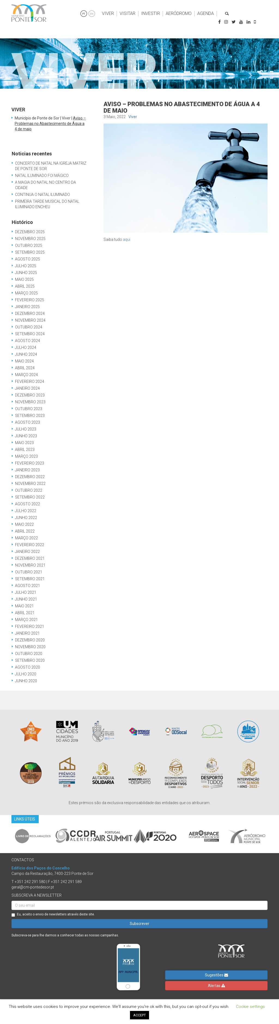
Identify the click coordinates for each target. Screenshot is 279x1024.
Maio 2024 (24, 361)
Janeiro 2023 (27, 470)
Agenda (205, 13)
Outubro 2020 (28, 653)
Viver (108, 13)
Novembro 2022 (30, 483)
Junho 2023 (26, 436)
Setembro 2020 (30, 660)
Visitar (127, 13)
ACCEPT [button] (139, 1015)
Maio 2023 (24, 443)
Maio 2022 (24, 524)
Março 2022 (26, 538)
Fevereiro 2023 (29, 463)
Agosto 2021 (27, 585)
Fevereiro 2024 (29, 381)
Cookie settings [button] (250, 1006)
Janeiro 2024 (27, 388)
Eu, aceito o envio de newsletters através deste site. (53, 914)
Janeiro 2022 (27, 551)
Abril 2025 (25, 286)
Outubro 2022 (28, 490)
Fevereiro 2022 (29, 545)
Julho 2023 (25, 429)
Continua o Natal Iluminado (42, 194)
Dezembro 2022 (30, 477)
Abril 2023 (25, 449)
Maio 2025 (24, 279)
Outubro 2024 (28, 327)
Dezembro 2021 (30, 558)
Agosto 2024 (27, 341)
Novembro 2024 (30, 320)
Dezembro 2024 (30, 313)
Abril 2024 (25, 368)
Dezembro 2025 (30, 232)
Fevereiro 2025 (29, 300)
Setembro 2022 (30, 497)
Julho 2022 (25, 511)
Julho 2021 (25, 592)
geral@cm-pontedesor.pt (32, 887)
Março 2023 (26, 456)
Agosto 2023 (27, 422)
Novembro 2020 (30, 647)
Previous (7, 836)
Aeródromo (179, 13)
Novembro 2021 (30, 565)
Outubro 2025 (28, 245)
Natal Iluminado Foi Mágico (42, 175)
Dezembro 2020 (30, 640)
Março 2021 (26, 619)
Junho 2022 (26, 517)
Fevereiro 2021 (29, 626)
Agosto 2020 (27, 667)
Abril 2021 (25, 613)
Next (271, 836)
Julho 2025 (25, 266)
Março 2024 (26, 375)
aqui (126, 239)
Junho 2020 (26, 681)
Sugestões (216, 975)
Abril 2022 (25, 531)
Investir (150, 13)
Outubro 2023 (28, 409)
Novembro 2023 (30, 402)
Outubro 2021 (28, 572)
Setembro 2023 (30, 415)
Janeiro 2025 (27, 307)
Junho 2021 (26, 599)
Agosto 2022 (27, 504)
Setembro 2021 (30, 579)
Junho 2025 (26, 272)
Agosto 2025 (27, 259)
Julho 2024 (25, 347)
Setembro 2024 (30, 334)
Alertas (216, 985)
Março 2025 (26, 293)
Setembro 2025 (30, 252)
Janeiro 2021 (27, 633)
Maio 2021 (24, 606)
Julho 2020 (25, 674)
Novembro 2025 (30, 238)
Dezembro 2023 (30, 395)
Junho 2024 (26, 354)
